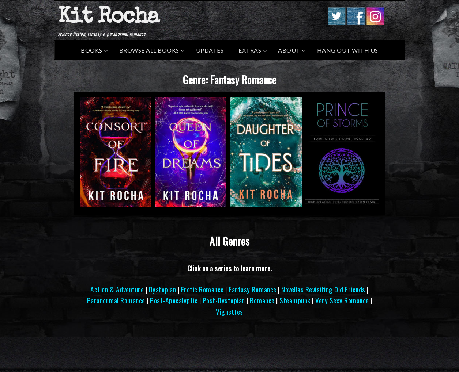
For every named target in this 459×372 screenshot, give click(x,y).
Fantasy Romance (252, 289)
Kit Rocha (108, 18)
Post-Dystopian (224, 300)
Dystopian (162, 289)
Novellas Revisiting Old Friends (323, 289)
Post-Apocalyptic (173, 300)
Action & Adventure (117, 289)
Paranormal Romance (116, 300)
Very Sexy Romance (342, 300)
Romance (262, 300)
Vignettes (229, 311)
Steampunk (295, 300)
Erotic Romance (202, 289)
